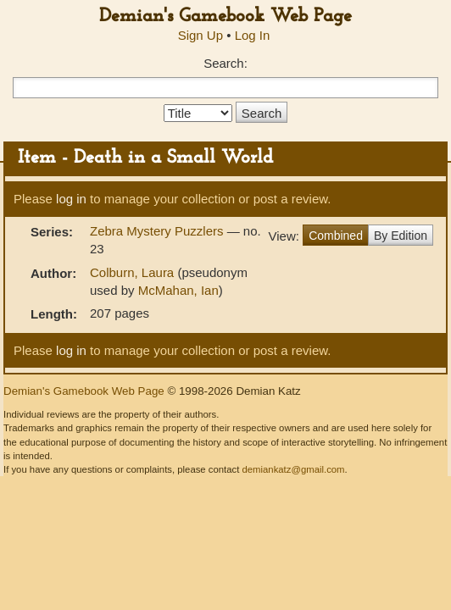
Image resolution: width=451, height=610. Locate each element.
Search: (225, 63)
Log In (252, 35)
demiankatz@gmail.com (293, 469)
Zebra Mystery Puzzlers (158, 231)
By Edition (400, 235)
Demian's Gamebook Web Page (225, 16)
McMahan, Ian (178, 290)
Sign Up (200, 35)
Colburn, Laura (133, 272)
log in (71, 198)
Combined (336, 235)
